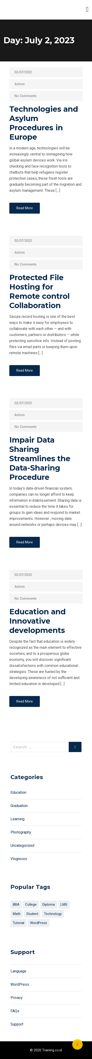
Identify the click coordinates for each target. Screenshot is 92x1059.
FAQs (14, 1011)
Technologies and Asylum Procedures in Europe (43, 122)
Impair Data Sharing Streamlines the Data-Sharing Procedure (39, 458)
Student (32, 914)
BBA (16, 904)
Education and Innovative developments (37, 621)
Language (18, 971)
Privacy (16, 997)
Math (16, 914)
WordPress (38, 923)
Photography (20, 832)
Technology (53, 914)
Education (18, 792)
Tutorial (18, 923)
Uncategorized (22, 845)
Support (16, 1024)
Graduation (19, 805)
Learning (17, 819)
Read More (24, 208)
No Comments (25, 96)
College (31, 904)
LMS (64, 904)
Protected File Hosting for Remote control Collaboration (39, 291)
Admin (19, 84)
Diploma (48, 904)
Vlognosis (18, 859)
